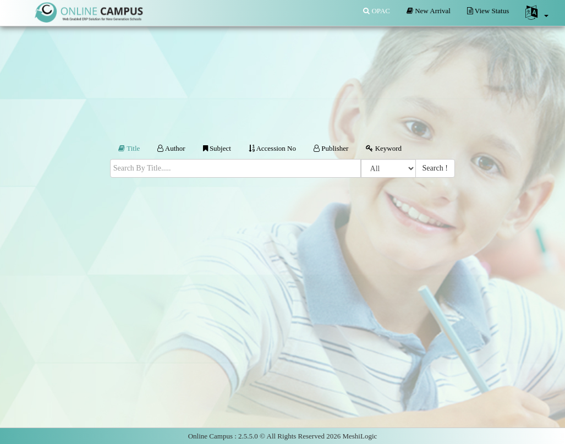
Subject (217, 148)
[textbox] (235, 168)
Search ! (435, 168)
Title (129, 148)
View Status (488, 11)
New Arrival (429, 11)
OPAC (376, 11)
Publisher (331, 148)
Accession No (272, 148)
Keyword (384, 148)
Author (171, 148)
